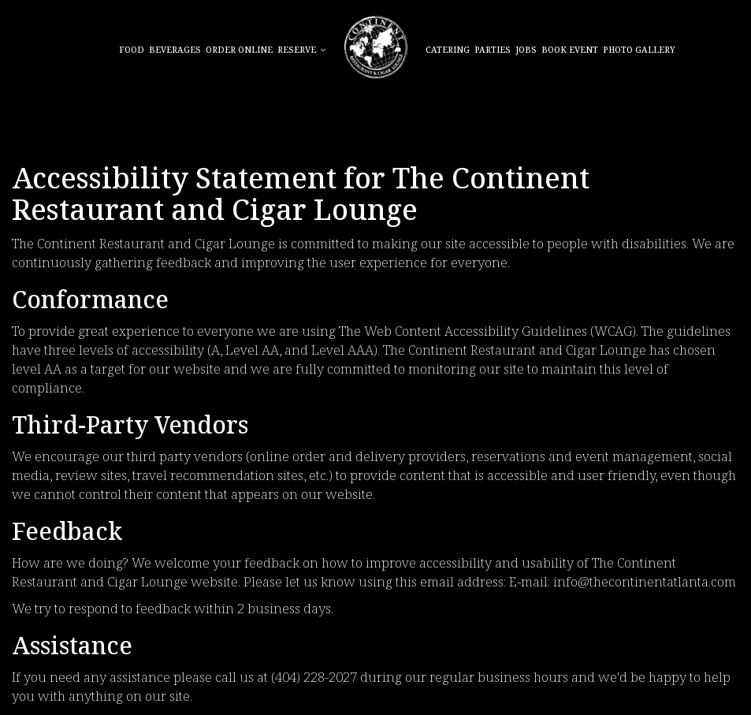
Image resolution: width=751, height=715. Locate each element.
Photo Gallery (639, 51)
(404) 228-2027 (314, 678)
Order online (239, 51)
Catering (448, 51)
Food (131, 51)
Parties (492, 51)
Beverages (175, 51)
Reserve (301, 51)
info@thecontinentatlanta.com (644, 583)
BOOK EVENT (569, 51)
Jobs (526, 51)
